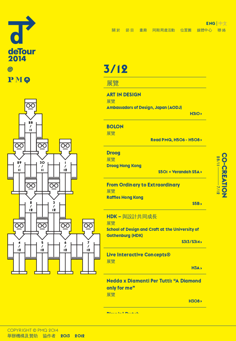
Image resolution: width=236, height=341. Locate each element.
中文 (222, 23)
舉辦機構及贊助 (22, 336)
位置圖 (185, 30)
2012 (79, 336)
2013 (65, 336)
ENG (210, 23)
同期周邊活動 (163, 30)
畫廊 (143, 30)
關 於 (116, 30)
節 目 (130, 30)
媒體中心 (204, 30)
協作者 (49, 336)
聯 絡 (222, 30)
